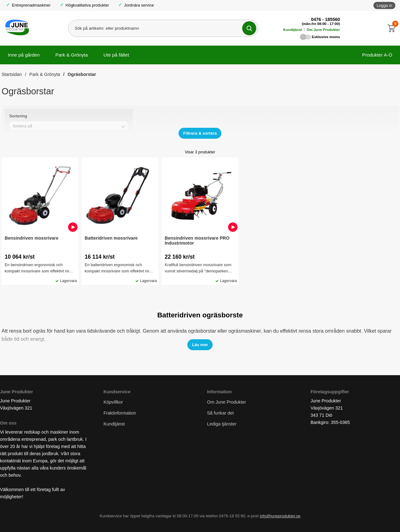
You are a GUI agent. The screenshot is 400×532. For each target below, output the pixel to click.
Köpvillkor (113, 402)
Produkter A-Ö (377, 54)
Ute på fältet (116, 54)
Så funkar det (220, 412)
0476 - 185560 (325, 19)
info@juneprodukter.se (280, 516)
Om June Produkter (323, 30)
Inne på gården (24, 54)
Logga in (384, 5)
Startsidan (12, 74)
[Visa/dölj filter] (199, 133)
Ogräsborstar (82, 74)
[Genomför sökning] (249, 28)
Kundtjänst (292, 30)
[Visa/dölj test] (199, 344)
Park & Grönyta (71, 54)
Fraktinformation (119, 412)
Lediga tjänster (222, 423)
